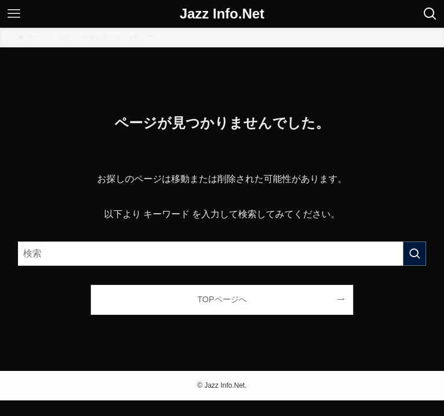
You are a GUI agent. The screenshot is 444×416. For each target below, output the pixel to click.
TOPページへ (221, 299)
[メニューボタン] (14, 14)
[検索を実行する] (414, 254)
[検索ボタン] (430, 14)
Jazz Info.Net (222, 14)
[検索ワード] (222, 254)
